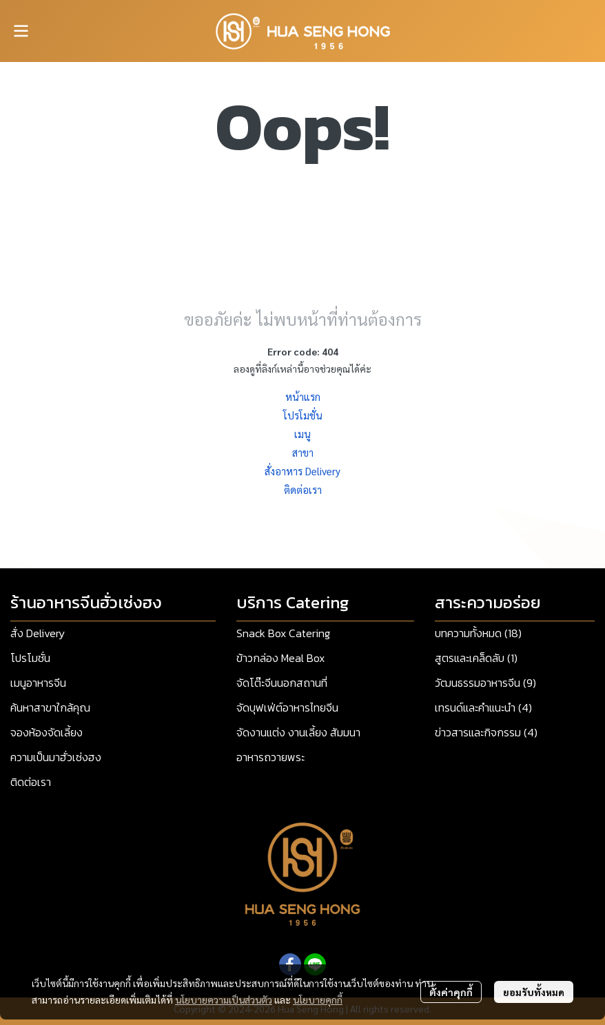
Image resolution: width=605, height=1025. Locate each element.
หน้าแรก (302, 396)
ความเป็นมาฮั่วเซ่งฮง (55, 757)
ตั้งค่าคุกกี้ (451, 992)
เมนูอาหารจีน (38, 682)
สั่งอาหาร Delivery (302, 470)
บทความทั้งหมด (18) (478, 633)
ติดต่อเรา (303, 489)
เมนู (302, 433)
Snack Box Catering (283, 633)
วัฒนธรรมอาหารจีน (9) (485, 682)
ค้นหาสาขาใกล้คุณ (50, 707)
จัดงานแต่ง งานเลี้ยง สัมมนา (298, 732)
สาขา (303, 452)
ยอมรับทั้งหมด (533, 992)
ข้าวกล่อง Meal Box (280, 658)
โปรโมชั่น (302, 415)
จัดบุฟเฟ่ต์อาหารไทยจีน (287, 707)
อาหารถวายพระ (270, 757)
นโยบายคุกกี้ (317, 999)
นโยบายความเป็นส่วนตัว (223, 999)
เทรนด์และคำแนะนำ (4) (483, 707)
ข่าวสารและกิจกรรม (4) (486, 732)
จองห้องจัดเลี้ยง (46, 732)
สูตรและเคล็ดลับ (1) (476, 658)
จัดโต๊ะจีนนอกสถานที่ (281, 682)
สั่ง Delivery (37, 633)
